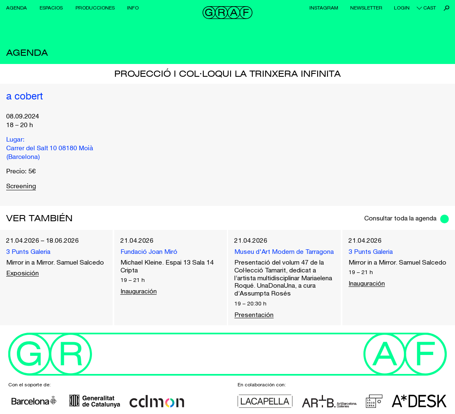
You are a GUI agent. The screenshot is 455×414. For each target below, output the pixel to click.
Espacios (51, 8)
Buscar (446, 8)
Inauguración (138, 291)
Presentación (253, 314)
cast (429, 8)
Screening (21, 186)
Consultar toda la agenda (400, 218)
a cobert (24, 97)
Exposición (22, 273)
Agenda (16, 8)
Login (402, 8)
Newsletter (366, 8)
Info (133, 8)
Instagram (323, 8)
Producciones (95, 8)
